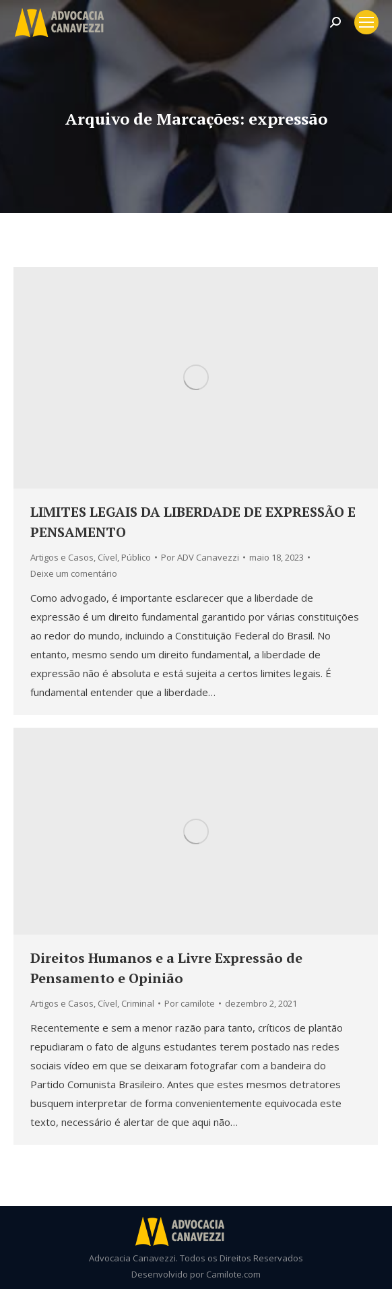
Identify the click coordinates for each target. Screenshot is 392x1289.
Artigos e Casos (62, 557)
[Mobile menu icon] (366, 22)
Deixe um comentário (73, 573)
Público (136, 557)
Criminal (137, 1003)
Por (200, 557)
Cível (107, 557)
